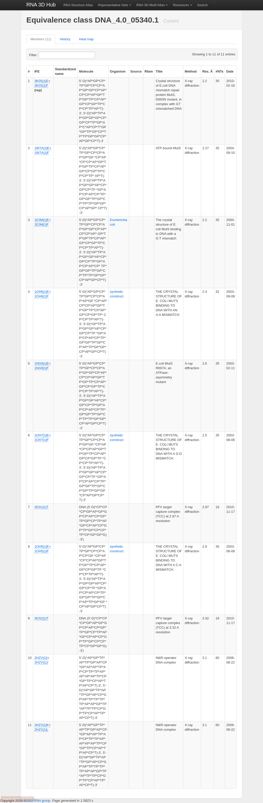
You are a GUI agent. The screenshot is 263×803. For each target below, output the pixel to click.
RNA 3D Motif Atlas (150, 5)
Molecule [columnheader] (86, 71)
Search (202, 5)
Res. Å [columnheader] (207, 71)
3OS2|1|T (41, 618)
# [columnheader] (29, 71)
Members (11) (40, 39)
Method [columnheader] (190, 71)
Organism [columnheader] (118, 71)
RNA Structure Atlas (78, 5)
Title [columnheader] (159, 71)
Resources (181, 5)
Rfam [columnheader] (149, 71)
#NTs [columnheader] (219, 71)
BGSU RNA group (37, 800)
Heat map (86, 39)
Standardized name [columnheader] (65, 71)
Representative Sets (113, 5)
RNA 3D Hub (41, 4)
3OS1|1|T (41, 507)
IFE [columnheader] (37, 71)
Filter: (45, 55)
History (65, 39)
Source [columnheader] (136, 71)
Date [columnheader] (229, 71)
